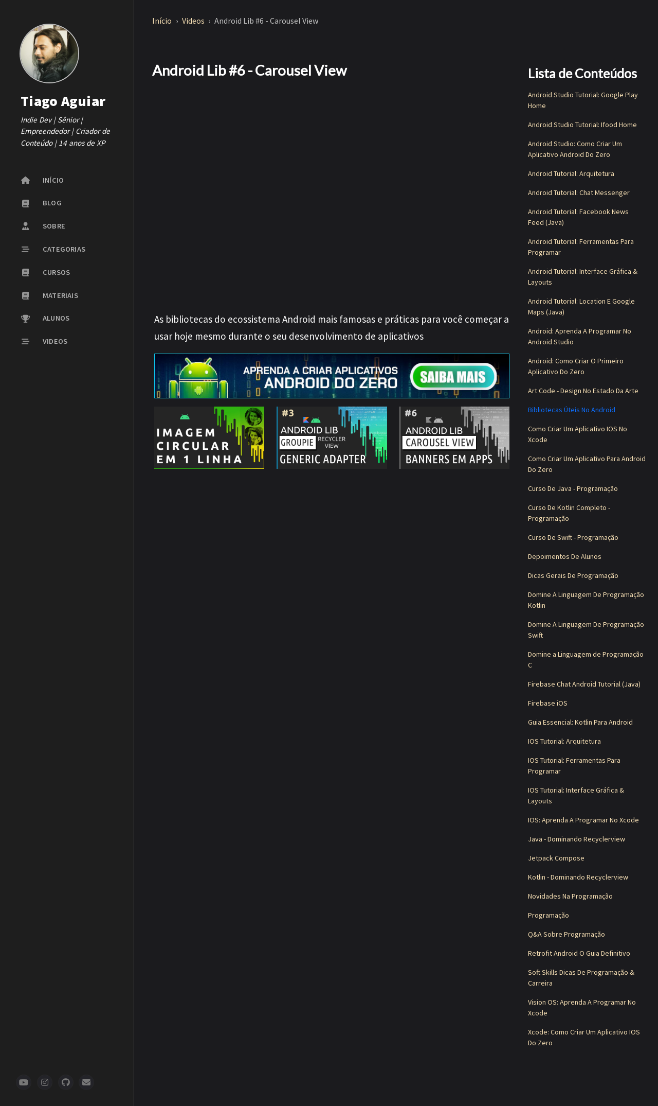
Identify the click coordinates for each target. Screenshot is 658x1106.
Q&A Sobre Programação (566, 934)
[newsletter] (86, 1082)
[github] (66, 1082)
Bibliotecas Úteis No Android (571, 409)
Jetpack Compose (556, 858)
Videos (194, 20)
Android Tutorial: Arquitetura (571, 173)
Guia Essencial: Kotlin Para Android (580, 722)
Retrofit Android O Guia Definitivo (579, 953)
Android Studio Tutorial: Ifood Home (582, 124)
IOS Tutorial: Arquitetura (564, 741)
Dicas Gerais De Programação (573, 575)
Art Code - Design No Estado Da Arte (583, 390)
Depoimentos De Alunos (564, 556)
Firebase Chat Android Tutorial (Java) (584, 684)
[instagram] (45, 1082)
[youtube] (23, 1082)
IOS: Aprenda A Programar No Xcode (583, 819)
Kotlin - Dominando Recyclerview (578, 877)
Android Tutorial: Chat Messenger (579, 192)
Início (162, 20)
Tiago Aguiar (63, 101)
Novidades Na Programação (570, 896)
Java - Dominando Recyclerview (576, 839)
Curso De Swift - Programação (573, 537)
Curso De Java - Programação (573, 488)
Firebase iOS (548, 703)
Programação (548, 915)
